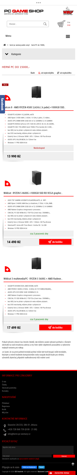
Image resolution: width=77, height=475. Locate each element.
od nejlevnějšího (46, 72)
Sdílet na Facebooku (29, 467)
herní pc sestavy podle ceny (19, 45)
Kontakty (5, 391)
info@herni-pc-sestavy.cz (19, 433)
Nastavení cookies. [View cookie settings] (44, 471)
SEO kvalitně (19, 471)
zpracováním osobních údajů (29, 459)
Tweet (41, 467)
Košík (4, 409)
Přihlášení (5, 403)
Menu (8, 35)
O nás (4, 381)
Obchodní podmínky (9, 387)
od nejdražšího (64, 72)
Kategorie (16, 54)
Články (4, 384)
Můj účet (5, 412)
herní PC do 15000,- (38, 45)
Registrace (6, 406)
